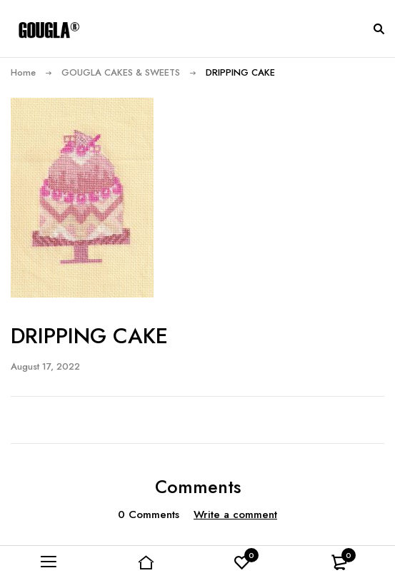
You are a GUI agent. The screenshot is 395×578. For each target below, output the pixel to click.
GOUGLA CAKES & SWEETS (120, 72)
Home (23, 72)
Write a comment (235, 514)
